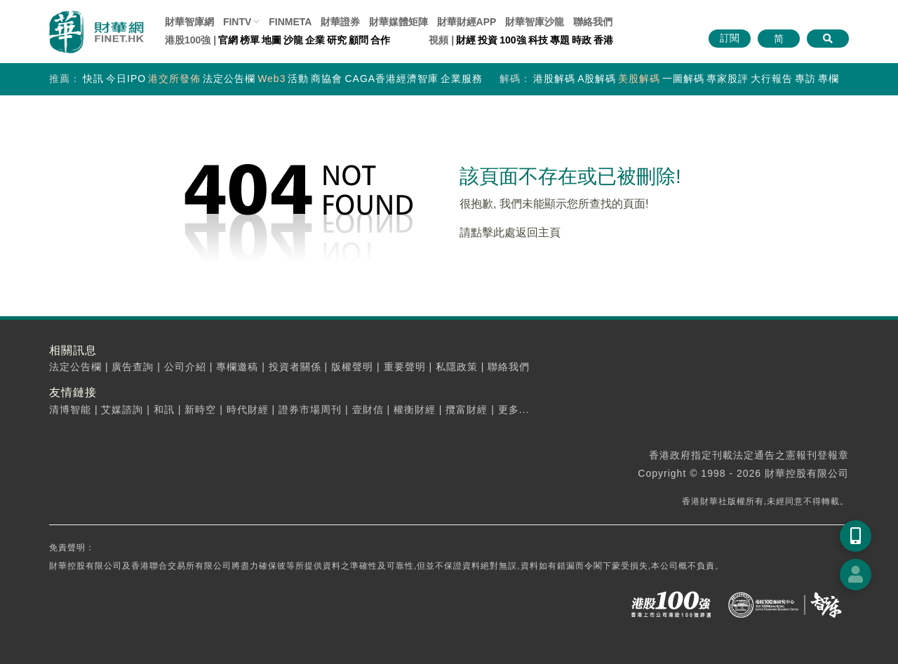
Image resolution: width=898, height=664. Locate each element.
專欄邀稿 (237, 366)
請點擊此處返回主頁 (510, 232)
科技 (538, 40)
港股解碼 (554, 78)
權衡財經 (415, 409)
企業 (315, 40)
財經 (466, 40)
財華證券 (340, 21)
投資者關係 (295, 366)
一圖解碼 (683, 78)
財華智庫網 (189, 21)
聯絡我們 (592, 21)
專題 (560, 40)
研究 (337, 40)
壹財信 (368, 409)
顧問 (358, 40)
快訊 (93, 78)
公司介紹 (185, 366)
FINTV (237, 21)
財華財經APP (467, 21)
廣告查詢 (133, 366)
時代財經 (248, 409)
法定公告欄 (229, 78)
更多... (514, 409)
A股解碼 (596, 78)
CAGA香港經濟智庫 (391, 78)
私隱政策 (457, 366)
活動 (298, 78)
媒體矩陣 (398, 21)
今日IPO (126, 78)
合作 (380, 40)
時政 (581, 40)
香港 (603, 40)
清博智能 (70, 409)
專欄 (828, 78)
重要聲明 (405, 366)
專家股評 (727, 78)
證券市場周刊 (310, 409)
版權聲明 (352, 366)
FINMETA (290, 21)
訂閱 (729, 37)
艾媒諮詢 (122, 409)
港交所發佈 (174, 78)
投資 (487, 40)
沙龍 (293, 40)
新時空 (200, 409)
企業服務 (462, 78)
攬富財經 (466, 409)
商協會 (326, 78)
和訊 (164, 409)
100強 (512, 40)
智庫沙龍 (534, 21)
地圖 (271, 40)
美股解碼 (639, 78)
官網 (228, 40)
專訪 (805, 78)
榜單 (250, 40)
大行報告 (772, 78)
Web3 (271, 78)
